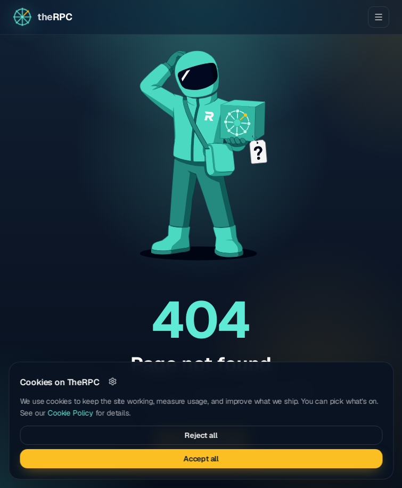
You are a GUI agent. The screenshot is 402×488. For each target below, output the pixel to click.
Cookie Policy (71, 413)
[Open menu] (378, 17)
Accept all (200, 458)
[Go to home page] (42, 17)
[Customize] (112, 381)
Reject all (201, 435)
